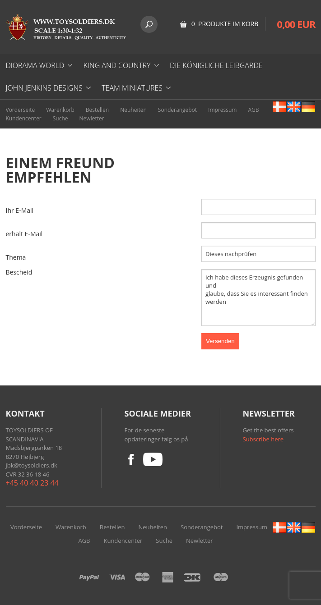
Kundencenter (24, 118)
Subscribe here (263, 439)
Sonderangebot (177, 110)
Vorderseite (20, 110)
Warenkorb (60, 110)
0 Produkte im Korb (225, 23)
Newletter (91, 118)
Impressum (222, 110)
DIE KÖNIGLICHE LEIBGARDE (216, 65)
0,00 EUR (296, 24)
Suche (60, 118)
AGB (253, 110)
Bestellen (97, 110)
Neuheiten (133, 110)
